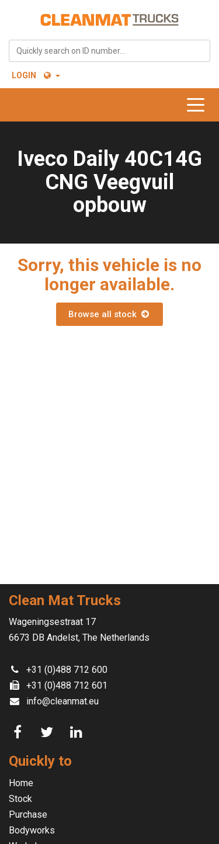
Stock (20, 798)
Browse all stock (109, 314)
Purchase (28, 814)
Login (24, 75)
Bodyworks (32, 830)
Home (21, 783)
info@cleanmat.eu (62, 701)
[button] (51, 75)
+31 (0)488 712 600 (66, 669)
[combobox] (109, 51)
